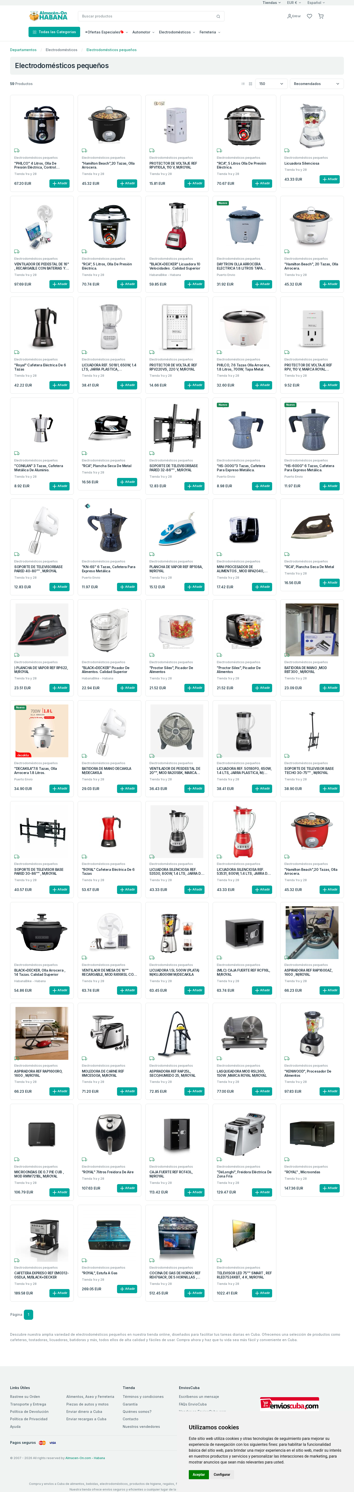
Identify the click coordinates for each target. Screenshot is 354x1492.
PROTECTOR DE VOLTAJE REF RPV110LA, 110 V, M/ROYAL (173, 165)
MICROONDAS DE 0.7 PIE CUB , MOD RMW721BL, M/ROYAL (39, 1174)
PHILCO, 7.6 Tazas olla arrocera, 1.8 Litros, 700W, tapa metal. (243, 367)
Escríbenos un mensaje (199, 1396)
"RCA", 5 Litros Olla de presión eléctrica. (241, 165)
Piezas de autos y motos (87, 1404)
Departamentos (23, 50)
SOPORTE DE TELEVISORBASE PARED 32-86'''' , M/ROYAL (173, 468)
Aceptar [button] (199, 1475)
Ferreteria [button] (208, 32)
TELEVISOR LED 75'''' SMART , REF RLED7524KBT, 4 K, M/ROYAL (244, 1275)
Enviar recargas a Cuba (86, 1419)
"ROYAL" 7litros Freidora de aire (108, 1172)
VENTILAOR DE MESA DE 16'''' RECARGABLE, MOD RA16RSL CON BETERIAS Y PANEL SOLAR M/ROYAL (109, 972)
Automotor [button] (141, 32)
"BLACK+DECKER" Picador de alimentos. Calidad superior (106, 670)
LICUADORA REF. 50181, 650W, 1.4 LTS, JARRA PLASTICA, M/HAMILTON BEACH (109, 367)
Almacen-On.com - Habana (85, 1458)
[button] (321, 16)
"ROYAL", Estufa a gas (100, 1273)
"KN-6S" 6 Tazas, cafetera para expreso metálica (108, 569)
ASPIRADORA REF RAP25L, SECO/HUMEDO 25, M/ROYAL (172, 1073)
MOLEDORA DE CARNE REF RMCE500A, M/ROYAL (103, 1073)
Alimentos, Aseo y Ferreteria (90, 1396)
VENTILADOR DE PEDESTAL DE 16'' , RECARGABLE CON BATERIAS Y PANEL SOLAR (41, 266)
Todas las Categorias (54, 32)
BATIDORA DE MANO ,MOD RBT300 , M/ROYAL (305, 670)
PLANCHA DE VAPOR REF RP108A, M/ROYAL (176, 569)
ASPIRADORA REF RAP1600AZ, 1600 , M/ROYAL (308, 972)
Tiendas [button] (270, 2)
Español (314, 2)
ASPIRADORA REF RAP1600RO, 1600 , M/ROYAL (38, 1073)
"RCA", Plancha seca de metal (107, 466)
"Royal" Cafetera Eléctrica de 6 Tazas (40, 367)
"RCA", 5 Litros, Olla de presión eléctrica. (107, 266)
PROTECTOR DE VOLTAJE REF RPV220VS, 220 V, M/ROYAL (173, 367)
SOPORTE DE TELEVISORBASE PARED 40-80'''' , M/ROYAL (38, 569)
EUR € (292, 2)
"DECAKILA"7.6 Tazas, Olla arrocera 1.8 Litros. (35, 771)
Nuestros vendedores (141, 1426)
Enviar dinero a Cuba (84, 1411)
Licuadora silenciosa (301, 163)
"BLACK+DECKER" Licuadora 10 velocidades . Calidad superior (174, 266)
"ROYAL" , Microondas (302, 1172)
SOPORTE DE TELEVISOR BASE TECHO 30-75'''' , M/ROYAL (309, 771)
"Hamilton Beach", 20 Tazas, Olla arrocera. (311, 266)
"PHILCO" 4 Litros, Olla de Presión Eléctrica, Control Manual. (35, 165)
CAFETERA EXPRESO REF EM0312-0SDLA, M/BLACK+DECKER (41, 1275)
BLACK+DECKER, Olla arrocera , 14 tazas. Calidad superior (39, 972)
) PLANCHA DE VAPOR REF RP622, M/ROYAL (41, 670)
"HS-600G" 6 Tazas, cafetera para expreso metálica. (309, 468)
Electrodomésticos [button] (175, 32)
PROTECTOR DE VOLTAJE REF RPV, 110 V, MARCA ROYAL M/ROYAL (308, 367)
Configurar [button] (222, 1475)
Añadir (59, 183)
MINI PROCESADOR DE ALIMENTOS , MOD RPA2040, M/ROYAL (240, 569)
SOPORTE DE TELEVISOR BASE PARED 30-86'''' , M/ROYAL (38, 872)
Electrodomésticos (61, 50)
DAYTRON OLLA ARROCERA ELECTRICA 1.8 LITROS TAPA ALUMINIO (239, 266)
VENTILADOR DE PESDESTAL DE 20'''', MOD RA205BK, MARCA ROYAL (174, 771)
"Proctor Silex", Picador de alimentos (171, 670)
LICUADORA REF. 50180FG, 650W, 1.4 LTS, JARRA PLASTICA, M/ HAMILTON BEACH (244, 771)
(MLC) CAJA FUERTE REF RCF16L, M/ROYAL (243, 972)
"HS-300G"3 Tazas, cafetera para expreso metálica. (241, 468)
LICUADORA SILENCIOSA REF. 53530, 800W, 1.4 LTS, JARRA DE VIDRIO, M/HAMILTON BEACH (176, 872)
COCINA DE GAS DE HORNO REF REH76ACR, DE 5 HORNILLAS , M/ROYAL (175, 1275)
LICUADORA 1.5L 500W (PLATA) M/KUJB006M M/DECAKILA (174, 972)
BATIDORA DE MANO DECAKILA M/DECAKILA (106, 771)
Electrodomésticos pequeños (112, 50)
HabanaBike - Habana (165, 275)
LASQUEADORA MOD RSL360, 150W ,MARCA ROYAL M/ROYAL (241, 1073)
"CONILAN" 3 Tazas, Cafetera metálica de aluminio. (38, 468)
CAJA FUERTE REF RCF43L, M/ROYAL (171, 1174)
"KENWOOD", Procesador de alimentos (307, 1073)
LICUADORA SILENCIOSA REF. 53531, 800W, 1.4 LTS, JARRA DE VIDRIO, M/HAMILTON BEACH (243, 872)
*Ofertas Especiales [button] (104, 32)
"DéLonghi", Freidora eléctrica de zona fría (244, 1174)
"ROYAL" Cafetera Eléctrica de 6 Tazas (108, 872)
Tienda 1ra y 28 (25, 174)
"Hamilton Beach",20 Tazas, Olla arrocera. (108, 165)
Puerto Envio (226, 275)
